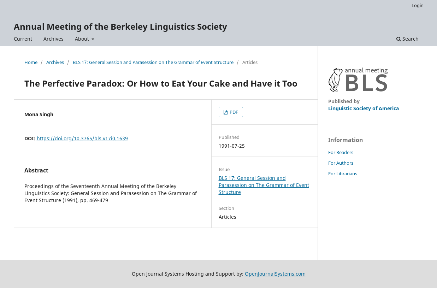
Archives (53, 38)
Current (23, 38)
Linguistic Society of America (363, 108)
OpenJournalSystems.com (275, 273)
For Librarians (342, 173)
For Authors (340, 163)
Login (418, 5)
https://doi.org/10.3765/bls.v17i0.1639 (82, 138)
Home (30, 62)
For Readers (340, 152)
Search (407, 38)
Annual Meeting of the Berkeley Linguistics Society (120, 26)
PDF (233, 112)
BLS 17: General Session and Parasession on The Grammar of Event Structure (153, 62)
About (82, 38)
